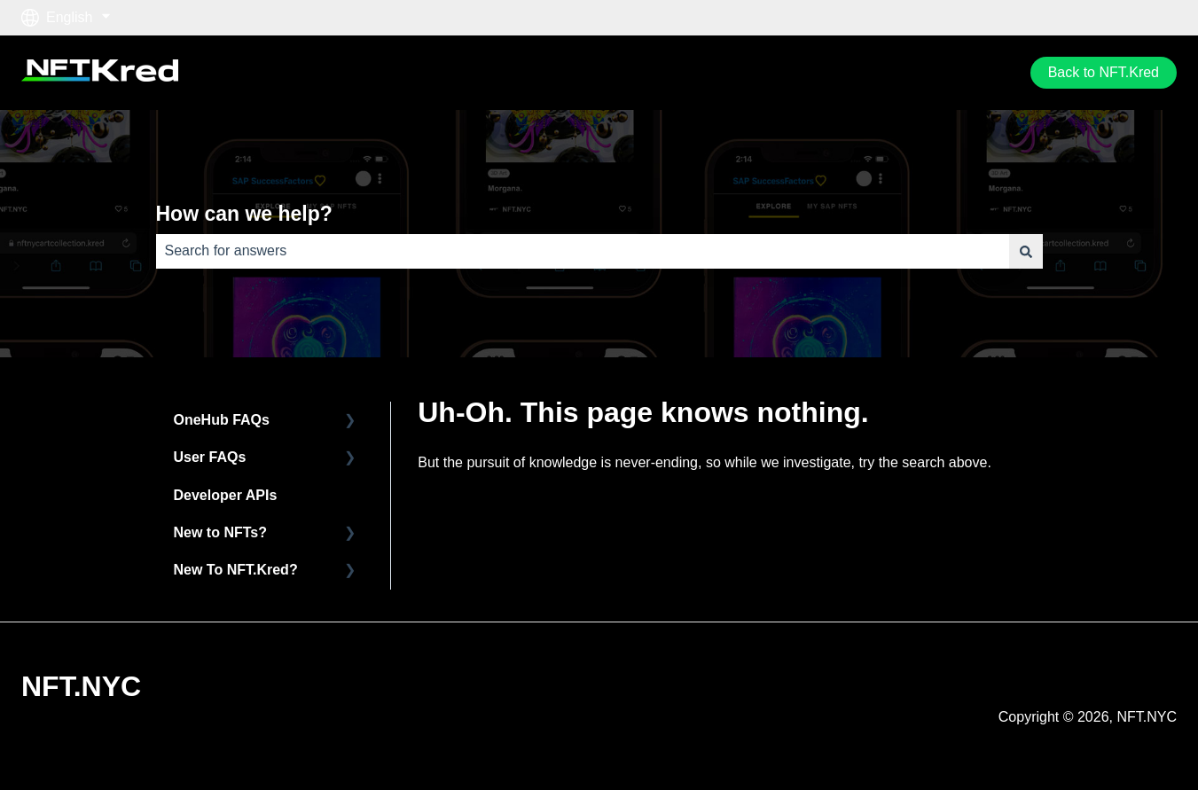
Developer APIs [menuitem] (226, 495)
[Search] (1026, 251)
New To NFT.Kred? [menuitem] (236, 569)
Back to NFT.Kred (1103, 72)
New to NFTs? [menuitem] (220, 532)
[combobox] (582, 251)
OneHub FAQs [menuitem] (222, 419)
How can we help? (244, 213)
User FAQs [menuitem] (210, 457)
